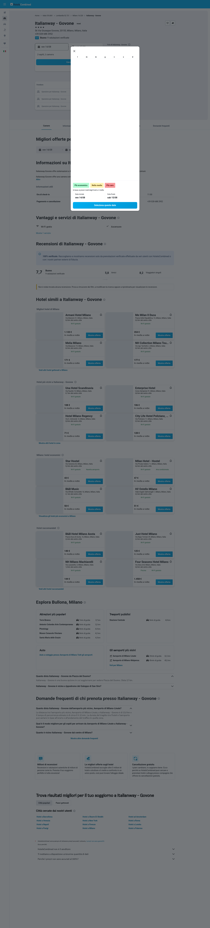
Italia (49, 16)
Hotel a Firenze (93, 824)
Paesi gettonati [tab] (67, 803)
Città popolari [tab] (49, 803)
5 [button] (74, 79)
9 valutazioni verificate (63, 37)
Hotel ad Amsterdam (142, 817)
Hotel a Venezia (48, 821)
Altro (43, 179)
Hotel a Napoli (47, 824)
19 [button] (74, 92)
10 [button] (61, 85)
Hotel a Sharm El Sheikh (97, 817)
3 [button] (60, 79)
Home (42, 16)
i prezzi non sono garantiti (100, 841)
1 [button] (93, 72)
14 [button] (87, 85)
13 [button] (80, 85)
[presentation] (134, 44)
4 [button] (67, 79)
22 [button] (94, 92)
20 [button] (80, 92)
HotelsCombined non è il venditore (111, 849)
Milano (79, 16)
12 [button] (74, 85)
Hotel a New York (94, 821)
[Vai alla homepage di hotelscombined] (20, 4)
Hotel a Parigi (47, 828)
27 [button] (80, 98)
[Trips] (4, 43)
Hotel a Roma (139, 821)
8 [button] (93, 79)
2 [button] (100, 72)
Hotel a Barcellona (49, 817)
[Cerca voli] (4, 12)
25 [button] (67, 98)
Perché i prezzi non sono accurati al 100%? (111, 859)
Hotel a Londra (139, 824)
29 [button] (94, 98)
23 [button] (100, 92)
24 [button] (61, 98)
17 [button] (61, 92)
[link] (57, 370)
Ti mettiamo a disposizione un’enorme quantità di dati (111, 854)
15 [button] (94, 85)
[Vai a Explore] (4, 35)
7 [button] (87, 79)
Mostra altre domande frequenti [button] (89, 738)
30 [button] (100, 98)
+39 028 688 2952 (48, 34)
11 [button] (67, 85)
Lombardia (65, 16)
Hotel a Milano (93, 828)
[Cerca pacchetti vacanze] (4, 30)
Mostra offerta (99, 335)
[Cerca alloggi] (4, 18)
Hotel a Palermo (140, 828)
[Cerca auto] (4, 24)
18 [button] (67, 92)
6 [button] (80, 79)
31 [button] (61, 105)
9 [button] (100, 79)
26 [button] (74, 98)
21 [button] (87, 92)
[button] (5, 4)
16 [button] (100, 85)
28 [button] (87, 98)
